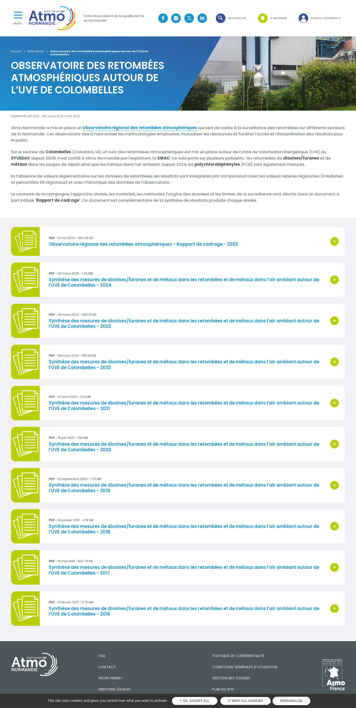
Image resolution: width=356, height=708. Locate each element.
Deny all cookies (245, 700)
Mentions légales (114, 689)
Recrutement (111, 678)
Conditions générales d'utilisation (244, 667)
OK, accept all (194, 700)
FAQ (102, 655)
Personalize (291, 700)
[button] (230, 18)
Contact (107, 667)
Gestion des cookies (231, 678)
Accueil (16, 51)
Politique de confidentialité (238, 655)
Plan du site (223, 689)
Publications (35, 51)
